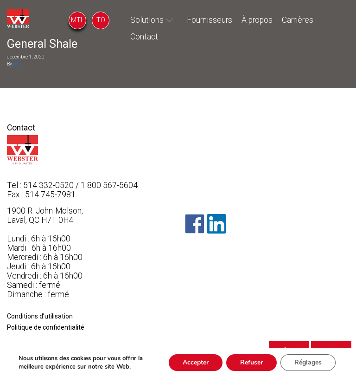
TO (100, 20)
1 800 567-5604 (109, 185)
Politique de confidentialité (45, 327)
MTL (77, 20)
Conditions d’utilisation (40, 316)
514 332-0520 (48, 185)
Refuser (251, 362)
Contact (144, 36)
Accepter (196, 362)
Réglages (308, 362)
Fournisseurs (209, 20)
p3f (16, 63)
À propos (257, 20)
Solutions (147, 20)
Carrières (297, 20)
